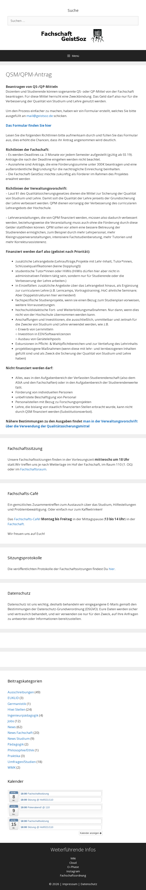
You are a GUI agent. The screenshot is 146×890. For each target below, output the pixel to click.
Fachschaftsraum (33, 469)
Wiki (73, 858)
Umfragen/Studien (22, 762)
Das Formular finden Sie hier (28, 125)
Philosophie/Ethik (21, 750)
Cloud (73, 863)
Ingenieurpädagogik (23, 715)
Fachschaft (16, 524)
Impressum (69, 884)
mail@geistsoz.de (39, 116)
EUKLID (13, 698)
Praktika (14, 756)
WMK (12, 767)
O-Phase (73, 867)
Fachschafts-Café (27, 519)
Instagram (73, 871)
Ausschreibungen (21, 692)
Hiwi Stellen (16, 709)
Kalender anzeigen (91, 833)
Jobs (11, 721)
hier (112, 569)
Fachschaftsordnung (73, 875)
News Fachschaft (20, 732)
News (12, 727)
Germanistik (17, 704)
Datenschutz (89, 884)
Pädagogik (16, 744)
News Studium (19, 738)
